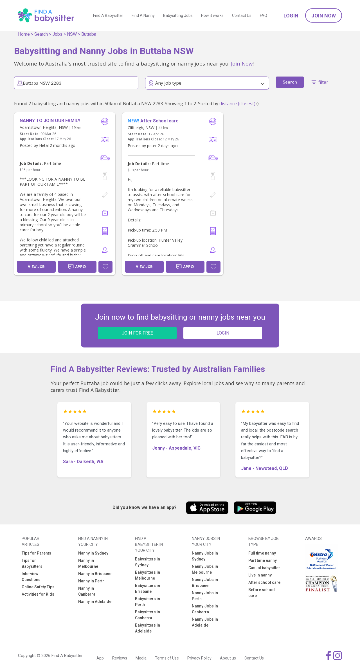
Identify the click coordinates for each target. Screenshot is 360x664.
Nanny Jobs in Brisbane (205, 582)
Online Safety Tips (38, 587)
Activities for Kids (38, 594)
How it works (212, 15)
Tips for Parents (36, 553)
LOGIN (223, 333)
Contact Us (241, 15)
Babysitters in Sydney (147, 562)
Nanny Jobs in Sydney (205, 556)
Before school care (261, 592)
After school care (264, 582)
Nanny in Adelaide (94, 601)
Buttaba (88, 34)
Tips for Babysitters (32, 563)
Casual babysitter (264, 568)
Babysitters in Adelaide (147, 628)
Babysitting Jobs (178, 15)
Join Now (323, 16)
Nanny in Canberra (86, 591)
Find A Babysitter (108, 15)
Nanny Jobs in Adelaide (205, 622)
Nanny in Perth (91, 581)
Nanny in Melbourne (88, 563)
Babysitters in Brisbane (147, 588)
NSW (72, 34)
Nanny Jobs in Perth (205, 596)
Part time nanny (262, 560)
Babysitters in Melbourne (147, 575)
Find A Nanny (143, 15)
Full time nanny (262, 553)
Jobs (57, 34)
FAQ (263, 15)
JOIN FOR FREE (137, 333)
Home (24, 34)
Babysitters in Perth (147, 601)
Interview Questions (31, 576)
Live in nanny (260, 575)
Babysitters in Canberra (147, 615)
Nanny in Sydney (93, 553)
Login (291, 16)
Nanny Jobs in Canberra (205, 609)
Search (41, 34)
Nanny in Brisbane (94, 573)
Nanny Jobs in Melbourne (205, 569)
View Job (36, 266)
